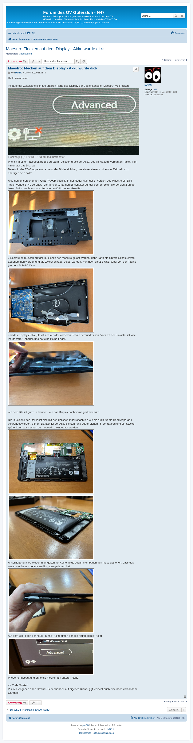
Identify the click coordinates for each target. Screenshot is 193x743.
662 (155, 89)
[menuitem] (31, 33)
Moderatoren (25, 53)
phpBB (85, 725)
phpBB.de (110, 729)
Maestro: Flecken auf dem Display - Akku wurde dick (55, 49)
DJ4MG (148, 85)
